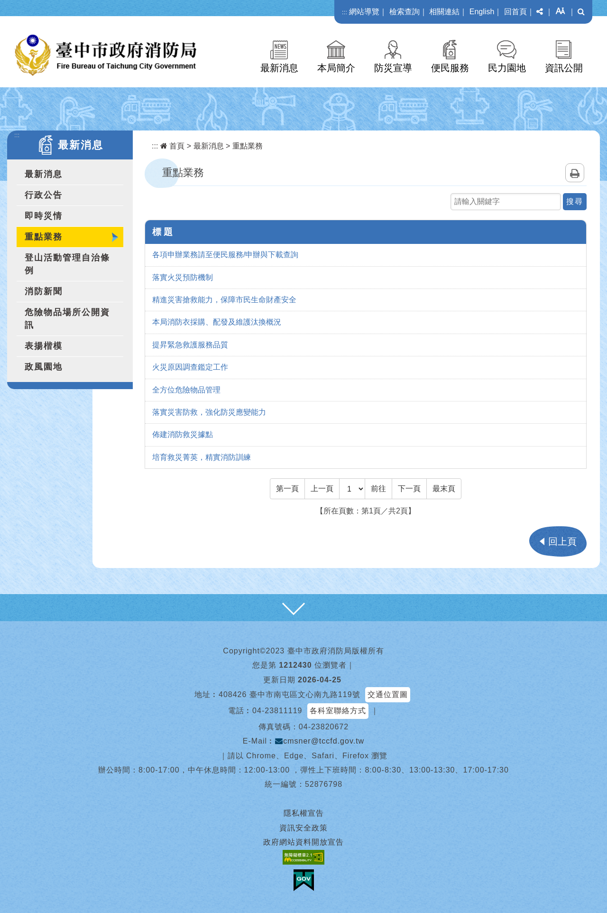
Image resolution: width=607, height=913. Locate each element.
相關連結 (444, 12)
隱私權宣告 (304, 813)
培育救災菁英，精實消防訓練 (201, 457)
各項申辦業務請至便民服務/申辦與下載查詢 (225, 255)
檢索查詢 (404, 12)
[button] (539, 12)
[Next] (409, 488)
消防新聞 (44, 291)
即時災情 (44, 216)
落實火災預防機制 (182, 277)
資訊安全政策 (303, 828)
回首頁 (515, 12)
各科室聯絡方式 (338, 711)
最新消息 (279, 68)
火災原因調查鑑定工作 (190, 367)
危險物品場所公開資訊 (67, 318)
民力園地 (507, 68)
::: (344, 12)
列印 (574, 172)
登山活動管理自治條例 (67, 264)
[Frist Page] (287, 488)
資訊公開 (564, 68)
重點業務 (44, 237)
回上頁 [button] (562, 541)
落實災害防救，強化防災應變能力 (209, 412)
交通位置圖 (388, 694)
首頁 (172, 146)
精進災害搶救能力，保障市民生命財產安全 (224, 300)
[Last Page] (443, 488)
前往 (378, 488)
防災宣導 (393, 68)
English (481, 12)
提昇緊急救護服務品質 (190, 345)
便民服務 (450, 68)
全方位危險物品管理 (186, 390)
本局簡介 (336, 68)
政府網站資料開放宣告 (303, 842)
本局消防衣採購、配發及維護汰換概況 (216, 322)
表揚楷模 (44, 346)
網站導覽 (364, 12)
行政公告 (44, 195)
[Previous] (322, 488)
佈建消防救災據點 (182, 434)
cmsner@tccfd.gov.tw (319, 741)
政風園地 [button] (44, 367)
